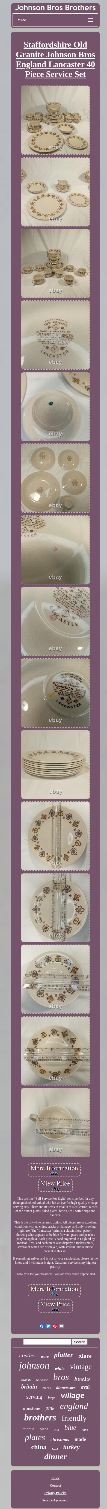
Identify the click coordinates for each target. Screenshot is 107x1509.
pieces (47, 1388)
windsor (42, 1380)
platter (63, 1355)
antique (28, 1429)
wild (56, 1429)
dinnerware (66, 1388)
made (80, 1439)
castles (27, 1355)
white (60, 1368)
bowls (82, 1379)
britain (29, 1386)
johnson (34, 1365)
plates (35, 1437)
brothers (40, 1417)
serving (34, 1397)
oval (85, 1387)
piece (44, 1429)
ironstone (31, 1408)
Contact (55, 1485)
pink (50, 1408)
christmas (59, 1439)
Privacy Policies (55, 1493)
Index (55, 1478)
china (38, 1447)
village (73, 1395)
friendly (74, 1418)
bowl (55, 1449)
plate (85, 1356)
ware (45, 1357)
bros (61, 1377)
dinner (55, 1456)
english (26, 1380)
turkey (71, 1447)
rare (85, 1429)
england (74, 1406)
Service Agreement (55, 1500)
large (51, 1398)
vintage (80, 1367)
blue (70, 1427)
